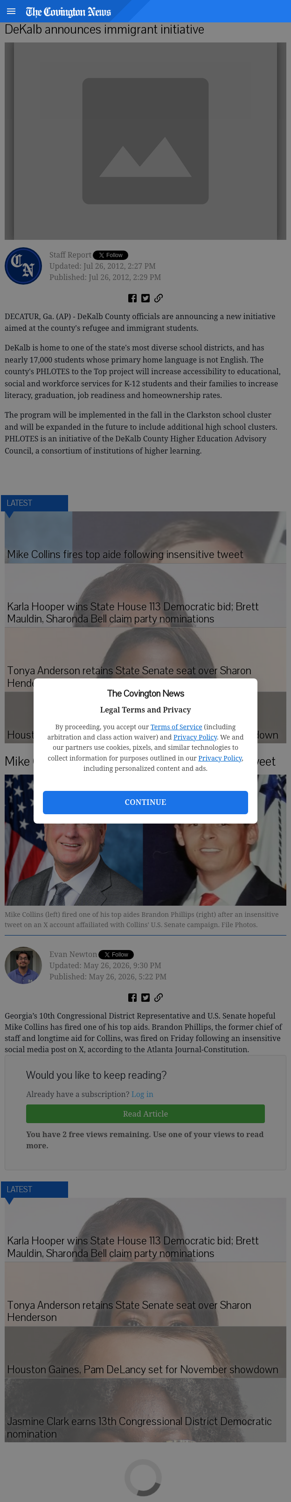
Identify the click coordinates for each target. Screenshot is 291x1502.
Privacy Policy (195, 737)
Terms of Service (176, 726)
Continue (145, 802)
